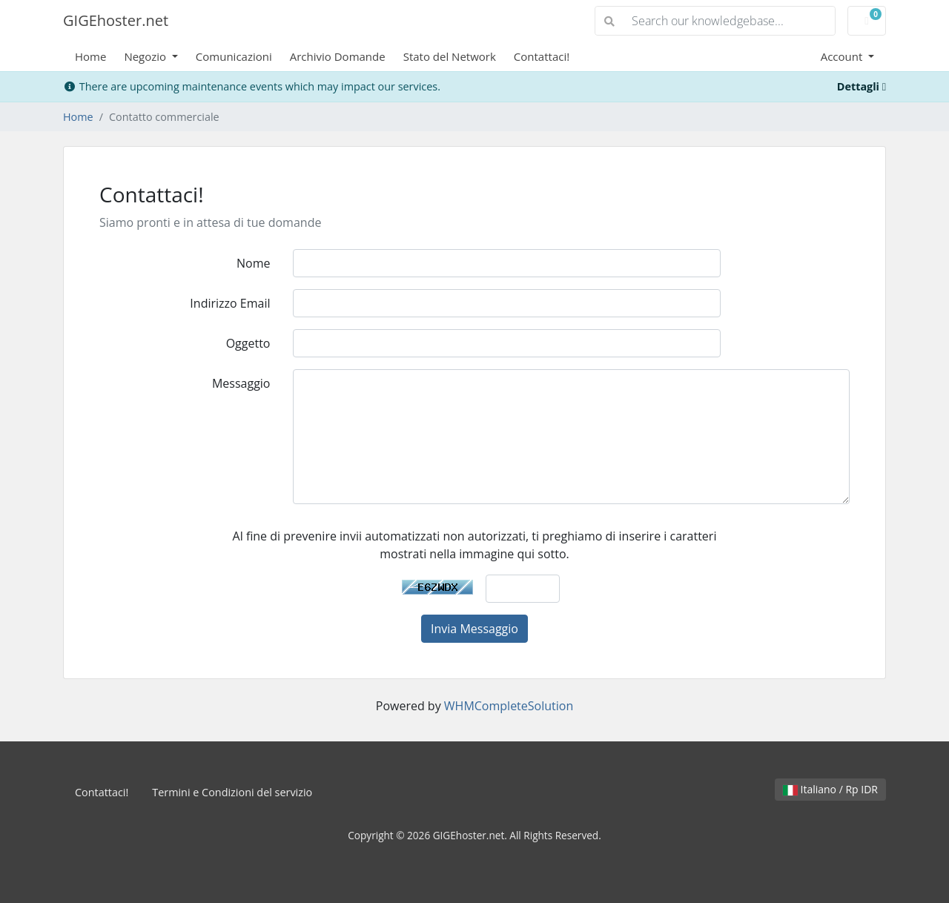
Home (90, 56)
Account (843, 56)
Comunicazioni (234, 56)
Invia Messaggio (474, 629)
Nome (253, 263)
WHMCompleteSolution (508, 706)
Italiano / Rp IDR (830, 789)
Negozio (146, 56)
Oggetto (248, 343)
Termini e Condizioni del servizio (232, 792)
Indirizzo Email (230, 303)
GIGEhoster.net (115, 20)
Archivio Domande (338, 56)
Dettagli (861, 86)
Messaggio (241, 383)
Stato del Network (449, 56)
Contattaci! (541, 56)
